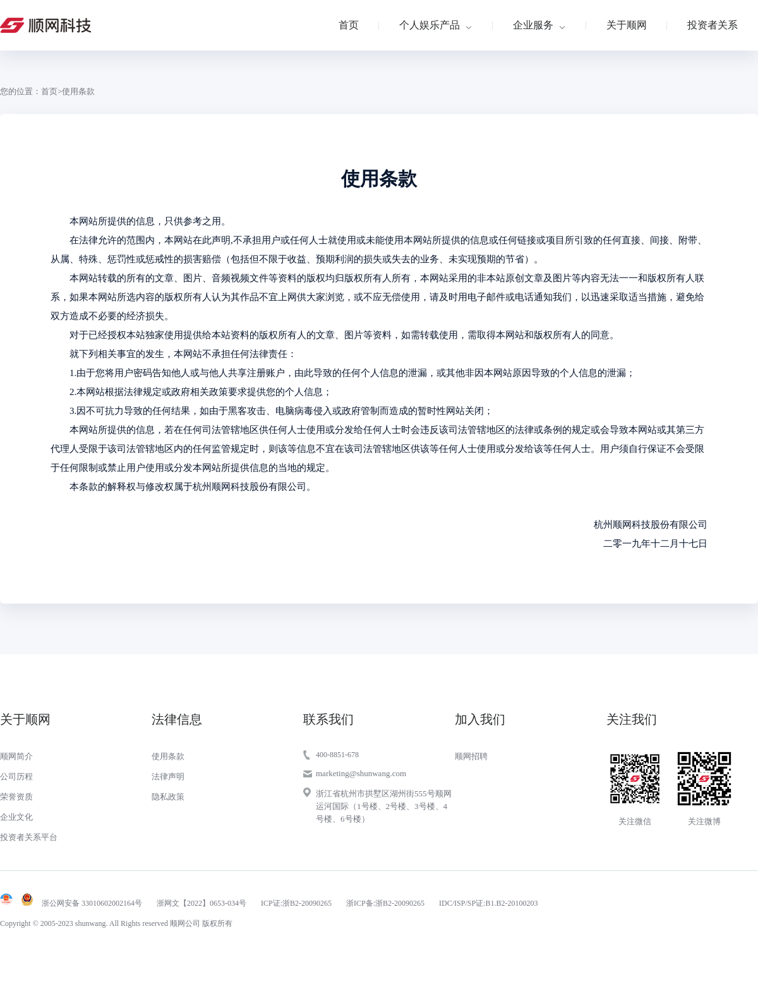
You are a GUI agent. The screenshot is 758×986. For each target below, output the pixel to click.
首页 (349, 25)
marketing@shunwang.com (361, 773)
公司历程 (16, 776)
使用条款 (168, 756)
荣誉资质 (16, 796)
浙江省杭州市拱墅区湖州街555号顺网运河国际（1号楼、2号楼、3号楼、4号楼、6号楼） (384, 806)
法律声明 (168, 776)
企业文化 (16, 817)
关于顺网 (626, 25)
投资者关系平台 (28, 837)
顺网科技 (45, 25)
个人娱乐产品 (429, 25)
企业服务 (533, 25)
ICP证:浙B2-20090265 (296, 903)
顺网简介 (16, 756)
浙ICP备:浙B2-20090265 (385, 903)
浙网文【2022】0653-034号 (201, 903)
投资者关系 (712, 25)
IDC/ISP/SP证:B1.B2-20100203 (488, 903)
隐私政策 (168, 796)
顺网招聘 (471, 756)
